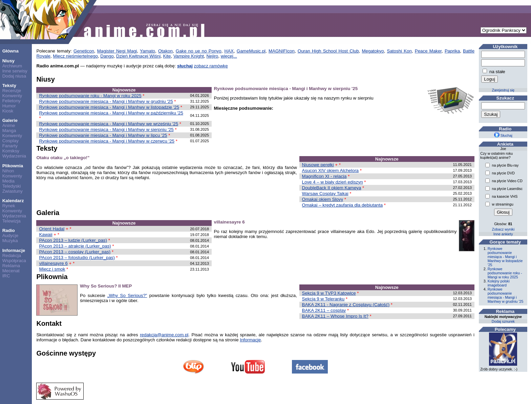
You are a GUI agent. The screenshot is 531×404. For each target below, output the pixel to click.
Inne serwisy (14, 70)
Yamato (147, 51)
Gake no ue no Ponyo (198, 51)
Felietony (11, 100)
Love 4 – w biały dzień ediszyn (332, 182)
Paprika (452, 51)
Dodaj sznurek (503, 321)
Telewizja (11, 221)
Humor (9, 105)
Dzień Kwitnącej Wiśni (138, 56)
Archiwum (12, 65)
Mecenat (11, 270)
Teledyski (11, 186)
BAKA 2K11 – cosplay (324, 310)
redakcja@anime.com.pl (164, 334)
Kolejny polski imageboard (499, 283)
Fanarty (10, 145)
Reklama (11, 265)
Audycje (10, 235)
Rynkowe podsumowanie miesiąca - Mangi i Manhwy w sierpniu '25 (106, 129)
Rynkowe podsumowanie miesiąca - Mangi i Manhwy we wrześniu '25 (108, 123)
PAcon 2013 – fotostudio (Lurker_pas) (77, 257)
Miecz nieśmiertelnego (75, 56)
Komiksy (10, 150)
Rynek (8, 205)
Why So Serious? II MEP (106, 286)
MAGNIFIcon (282, 51)
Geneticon (83, 51)
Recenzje (11, 90)
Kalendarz (13, 200)
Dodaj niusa (14, 76)
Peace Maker (428, 51)
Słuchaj (503, 135)
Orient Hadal (51, 228)
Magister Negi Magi (117, 51)
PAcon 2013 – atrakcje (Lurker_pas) (75, 246)
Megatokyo (373, 51)
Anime (8, 125)
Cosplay (10, 140)
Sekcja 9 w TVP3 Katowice (329, 293)
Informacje (13, 250)
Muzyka (10, 240)
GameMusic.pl (251, 51)
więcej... (229, 56)
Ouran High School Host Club (328, 51)
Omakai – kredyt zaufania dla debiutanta (342, 205)
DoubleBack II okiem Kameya (331, 187)
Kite (167, 56)
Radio (8, 230)
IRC (6, 275)
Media (8, 181)
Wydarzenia (14, 155)
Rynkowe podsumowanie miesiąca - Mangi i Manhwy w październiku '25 (111, 112)
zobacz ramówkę (211, 65)
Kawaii (45, 234)
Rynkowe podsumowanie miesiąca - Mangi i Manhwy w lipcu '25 (103, 135)
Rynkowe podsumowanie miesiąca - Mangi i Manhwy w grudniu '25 (106, 101)
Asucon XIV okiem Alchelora (330, 170)
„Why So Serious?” (127, 295)
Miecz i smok (52, 269)
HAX (229, 51)
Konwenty (12, 95)
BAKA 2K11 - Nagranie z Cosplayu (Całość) (346, 304)
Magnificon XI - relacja (324, 176)
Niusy (8, 60)
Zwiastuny (12, 191)
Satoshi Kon (399, 51)
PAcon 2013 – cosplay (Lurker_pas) (74, 251)
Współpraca (14, 260)
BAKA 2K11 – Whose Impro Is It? (335, 316)
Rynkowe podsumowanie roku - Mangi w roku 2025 (90, 95)
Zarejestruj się (503, 90)
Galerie (10, 120)
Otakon (165, 51)
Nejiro (212, 56)
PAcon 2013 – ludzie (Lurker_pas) (73, 240)
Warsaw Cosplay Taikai (325, 193)
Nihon (8, 170)
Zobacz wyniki (503, 229)
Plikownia (12, 165)
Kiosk (8, 110)
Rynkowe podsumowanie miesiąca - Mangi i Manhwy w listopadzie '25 (109, 107)
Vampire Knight (188, 56)
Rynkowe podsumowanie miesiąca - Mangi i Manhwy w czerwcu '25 (106, 141)
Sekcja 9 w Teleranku (323, 298)
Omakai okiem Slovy (322, 199)
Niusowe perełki (318, 164)
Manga (9, 130)
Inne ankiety (503, 234)
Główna (10, 51)
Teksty (9, 85)
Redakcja (11, 255)
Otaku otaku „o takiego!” (62, 157)
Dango (106, 56)
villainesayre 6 (53, 263)
